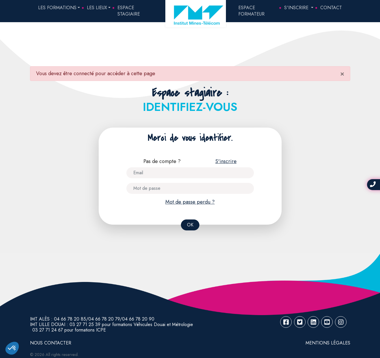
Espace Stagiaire (128, 10)
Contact (331, 7)
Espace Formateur (251, 10)
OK (190, 224)
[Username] (190, 172)
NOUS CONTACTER (50, 343)
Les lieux (97, 7)
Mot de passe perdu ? (190, 202)
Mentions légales (328, 343)
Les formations (57, 7)
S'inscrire (297, 7)
